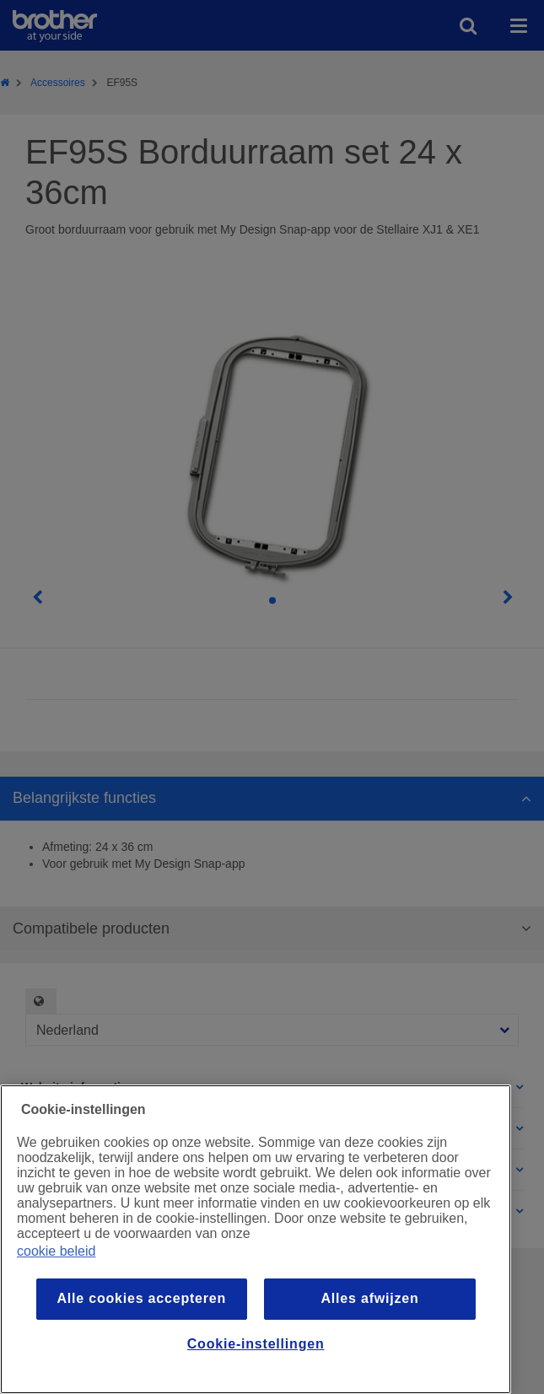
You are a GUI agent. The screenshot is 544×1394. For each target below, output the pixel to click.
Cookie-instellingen (256, 1344)
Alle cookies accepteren (141, 1298)
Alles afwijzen (369, 1298)
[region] (255, 1239)
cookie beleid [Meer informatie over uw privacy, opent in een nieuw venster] (56, 1251)
